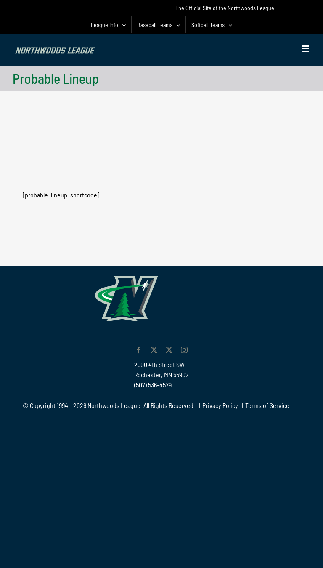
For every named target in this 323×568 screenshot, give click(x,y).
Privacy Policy (220, 405)
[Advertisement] (161, 119)
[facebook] (138, 350)
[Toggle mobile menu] (306, 48)
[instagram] (184, 350)
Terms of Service (267, 405)
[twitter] (154, 350)
